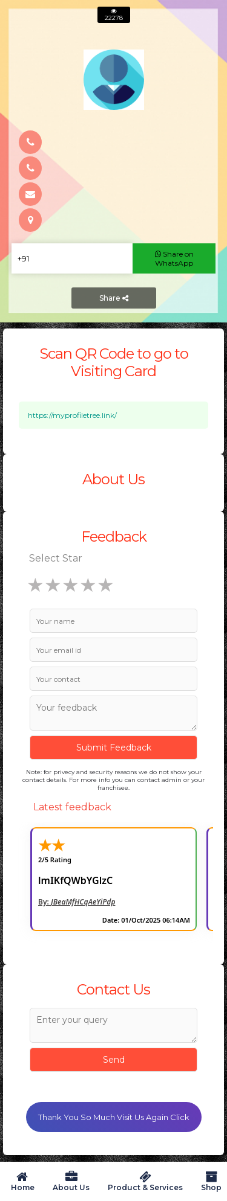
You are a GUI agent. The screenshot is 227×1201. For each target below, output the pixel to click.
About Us (71, 1181)
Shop (211, 1181)
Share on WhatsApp (174, 258)
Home (22, 1181)
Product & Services (145, 1181)
